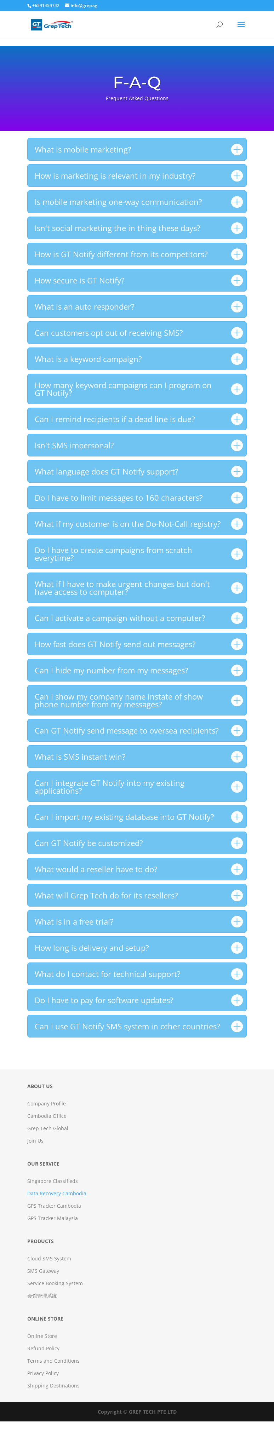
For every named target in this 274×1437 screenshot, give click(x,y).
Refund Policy (43, 1348)
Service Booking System (55, 1283)
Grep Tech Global (47, 1128)
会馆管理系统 (42, 1295)
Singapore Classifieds (52, 1181)
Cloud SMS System (49, 1258)
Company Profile (46, 1103)
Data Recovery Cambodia (56, 1193)
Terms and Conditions (53, 1360)
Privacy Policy (43, 1373)
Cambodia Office (47, 1116)
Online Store (42, 1336)
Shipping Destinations (53, 1385)
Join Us (35, 1140)
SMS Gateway (43, 1271)
